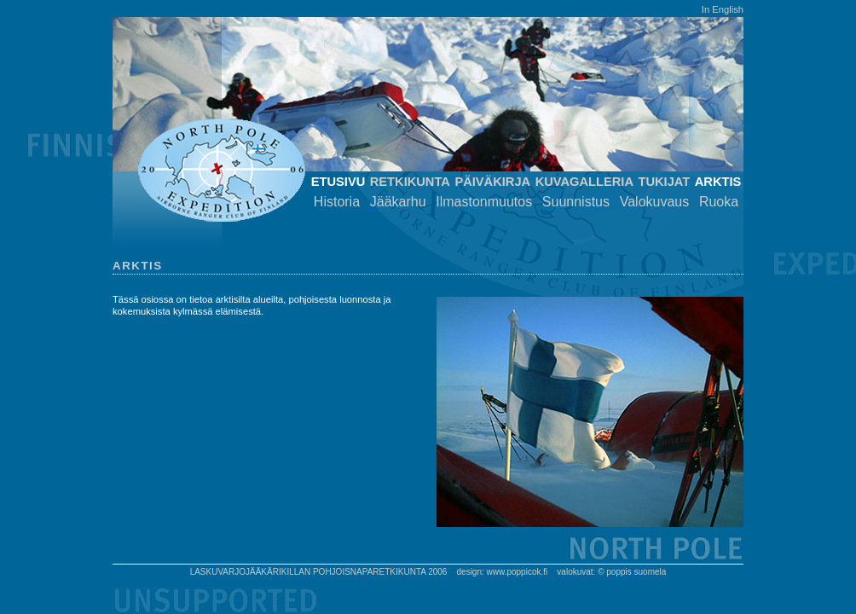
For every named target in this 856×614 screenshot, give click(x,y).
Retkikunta (410, 181)
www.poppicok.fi (517, 571)
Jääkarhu (398, 201)
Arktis (718, 181)
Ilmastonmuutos (484, 201)
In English (722, 9)
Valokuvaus (655, 201)
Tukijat (664, 181)
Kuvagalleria (584, 181)
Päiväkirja (492, 181)
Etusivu (338, 181)
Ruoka (718, 201)
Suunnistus (576, 201)
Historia (337, 201)
